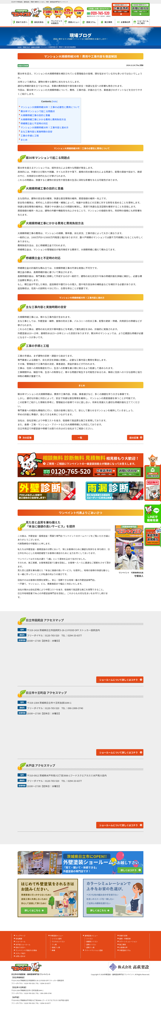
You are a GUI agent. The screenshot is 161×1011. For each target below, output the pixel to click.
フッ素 (54, 944)
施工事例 (106, 22)
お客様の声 (123, 22)
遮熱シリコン (91, 944)
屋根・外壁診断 (125, 938)
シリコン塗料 (57, 938)
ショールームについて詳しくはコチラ (118, 679)
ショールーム (20, 941)
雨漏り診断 (123, 935)
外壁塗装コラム (125, 950)
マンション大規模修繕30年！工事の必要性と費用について (50, 107)
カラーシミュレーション (128, 941)
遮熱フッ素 (90, 947)
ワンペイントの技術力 (54, 22)
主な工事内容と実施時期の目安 (36, 131)
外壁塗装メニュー (56, 935)
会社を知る (37, 22)
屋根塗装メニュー (91, 935)
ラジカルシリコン (58, 941)
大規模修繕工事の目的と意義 (35, 115)
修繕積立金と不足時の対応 (34, 123)
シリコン (89, 938)
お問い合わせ (20, 956)
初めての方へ (20, 22)
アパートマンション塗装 (94, 950)
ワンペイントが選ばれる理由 (26, 950)
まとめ (24, 139)
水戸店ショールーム (23, 944)
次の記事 (27, 437)
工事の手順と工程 (30, 135)
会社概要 (19, 938)
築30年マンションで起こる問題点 (38, 111)
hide (55, 101)
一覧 (80, 437)
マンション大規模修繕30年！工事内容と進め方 (44, 127)
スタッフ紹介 (20, 953)
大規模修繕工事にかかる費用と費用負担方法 (43, 119)
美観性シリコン (92, 941)
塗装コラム (89, 22)
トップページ (20, 935)
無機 (53, 950)
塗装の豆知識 (23, 65)
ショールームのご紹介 (141, 22)
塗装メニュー (71, 22)
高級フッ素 (56, 947)
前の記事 (133, 437)
